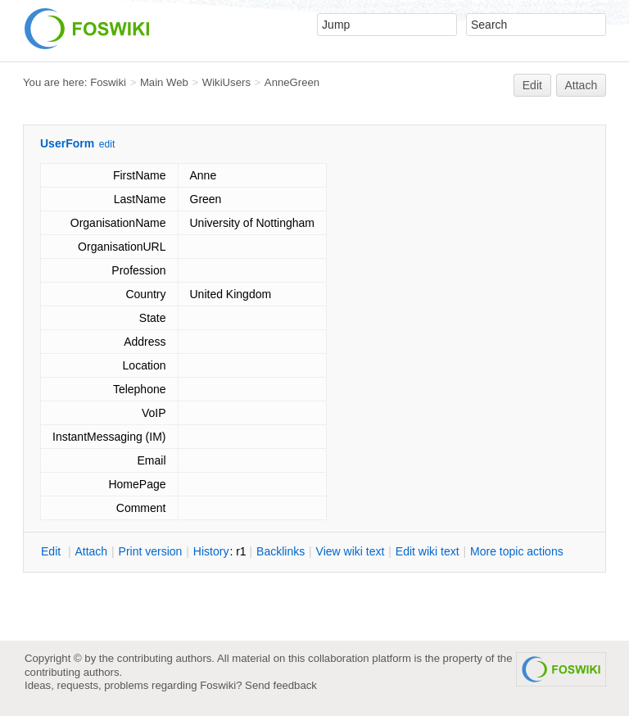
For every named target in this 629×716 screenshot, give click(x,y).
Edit (532, 85)
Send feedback (281, 685)
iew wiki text (350, 551)
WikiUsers (226, 82)
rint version (151, 551)
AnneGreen (292, 82)
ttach (91, 551)
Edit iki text (427, 551)
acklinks (280, 551)
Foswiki (108, 82)
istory (211, 551)
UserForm (67, 143)
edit (107, 144)
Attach (581, 85)
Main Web (164, 82)
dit (52, 551)
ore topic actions (516, 551)
